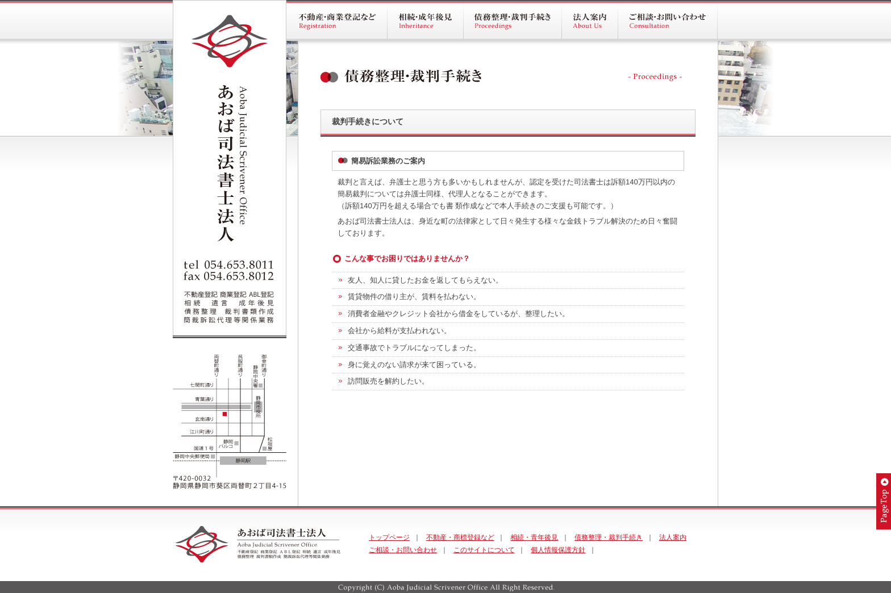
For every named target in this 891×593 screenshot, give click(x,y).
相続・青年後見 (534, 537)
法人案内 (672, 537)
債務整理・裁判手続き (608, 537)
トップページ (389, 537)
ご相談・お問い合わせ (403, 550)
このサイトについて (484, 550)
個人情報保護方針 (558, 550)
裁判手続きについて (367, 121)
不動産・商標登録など (460, 537)
